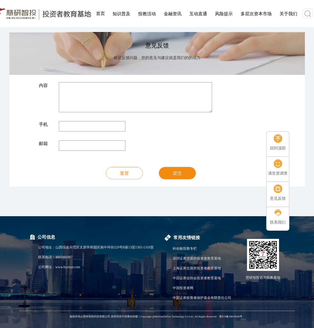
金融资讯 (173, 13)
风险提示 (224, 13)
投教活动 (147, 13)
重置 (124, 173)
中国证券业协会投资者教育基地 (197, 278)
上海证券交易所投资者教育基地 (197, 268)
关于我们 (288, 13)
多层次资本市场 (256, 13)
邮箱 (43, 143)
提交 (177, 173)
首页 (100, 13)
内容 (43, 85)
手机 (43, 124)
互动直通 (198, 13)
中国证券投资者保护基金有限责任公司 (202, 298)
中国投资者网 (183, 288)
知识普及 (121, 13)
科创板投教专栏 (185, 248)
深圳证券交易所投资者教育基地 (197, 258)
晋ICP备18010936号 (230, 316)
